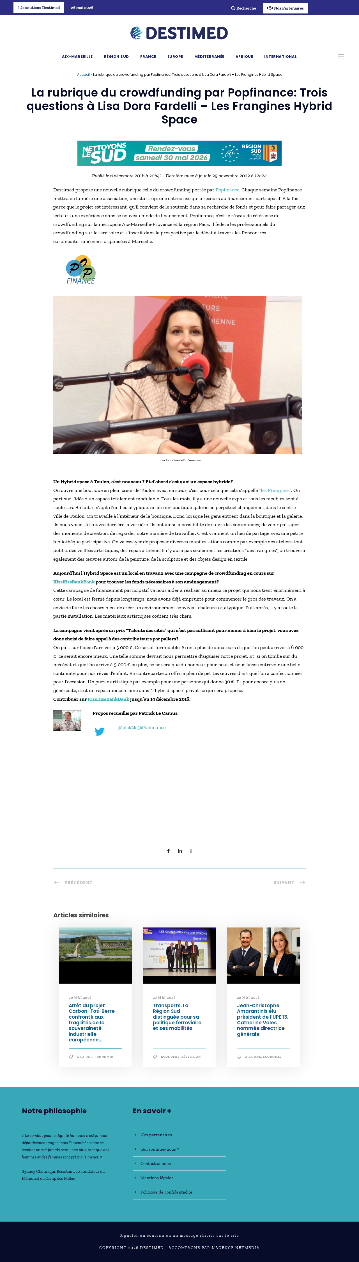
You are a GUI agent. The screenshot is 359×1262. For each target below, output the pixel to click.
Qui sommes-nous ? (160, 1149)
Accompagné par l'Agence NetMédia (214, 1247)
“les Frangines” (275, 490)
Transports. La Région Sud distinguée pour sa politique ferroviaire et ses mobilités (177, 1017)
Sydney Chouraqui (38, 1171)
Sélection (191, 1057)
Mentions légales (157, 1177)
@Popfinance (151, 727)
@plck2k (127, 727)
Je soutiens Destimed (39, 7)
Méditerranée (209, 56)
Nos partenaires (156, 1134)
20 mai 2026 (80, 998)
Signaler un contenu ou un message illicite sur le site (179, 1235)
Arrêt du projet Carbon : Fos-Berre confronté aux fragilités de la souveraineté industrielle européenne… (92, 1022)
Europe (175, 56)
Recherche (243, 8)
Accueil (83, 74)
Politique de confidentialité (166, 1192)
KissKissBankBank (74, 582)
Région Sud (116, 56)
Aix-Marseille (77, 56)
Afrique (244, 56)
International (280, 56)
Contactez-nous (156, 1163)
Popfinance (227, 190)
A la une (85, 1057)
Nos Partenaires (285, 8)
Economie (104, 1057)
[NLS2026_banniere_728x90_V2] (179, 153)
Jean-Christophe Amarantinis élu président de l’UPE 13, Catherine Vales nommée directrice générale (262, 1019)
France (148, 56)
